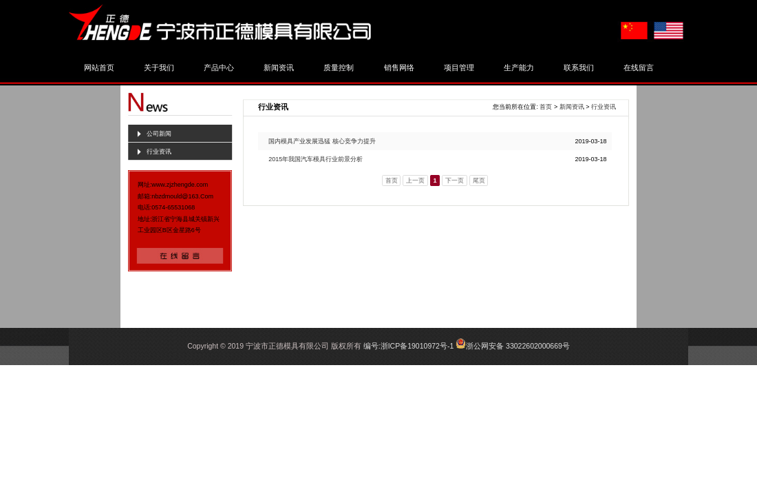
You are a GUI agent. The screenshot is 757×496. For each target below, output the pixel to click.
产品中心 (219, 67)
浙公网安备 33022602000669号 (518, 346)
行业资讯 (159, 151)
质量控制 (338, 67)
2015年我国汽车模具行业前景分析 (315, 159)
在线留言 (638, 67)
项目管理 (459, 67)
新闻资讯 (279, 67)
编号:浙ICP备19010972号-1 (408, 346)
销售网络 (399, 67)
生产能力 (519, 67)
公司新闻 (159, 133)
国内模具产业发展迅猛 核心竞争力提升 (322, 141)
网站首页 (99, 67)
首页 (546, 106)
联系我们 (579, 67)
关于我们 (159, 67)
